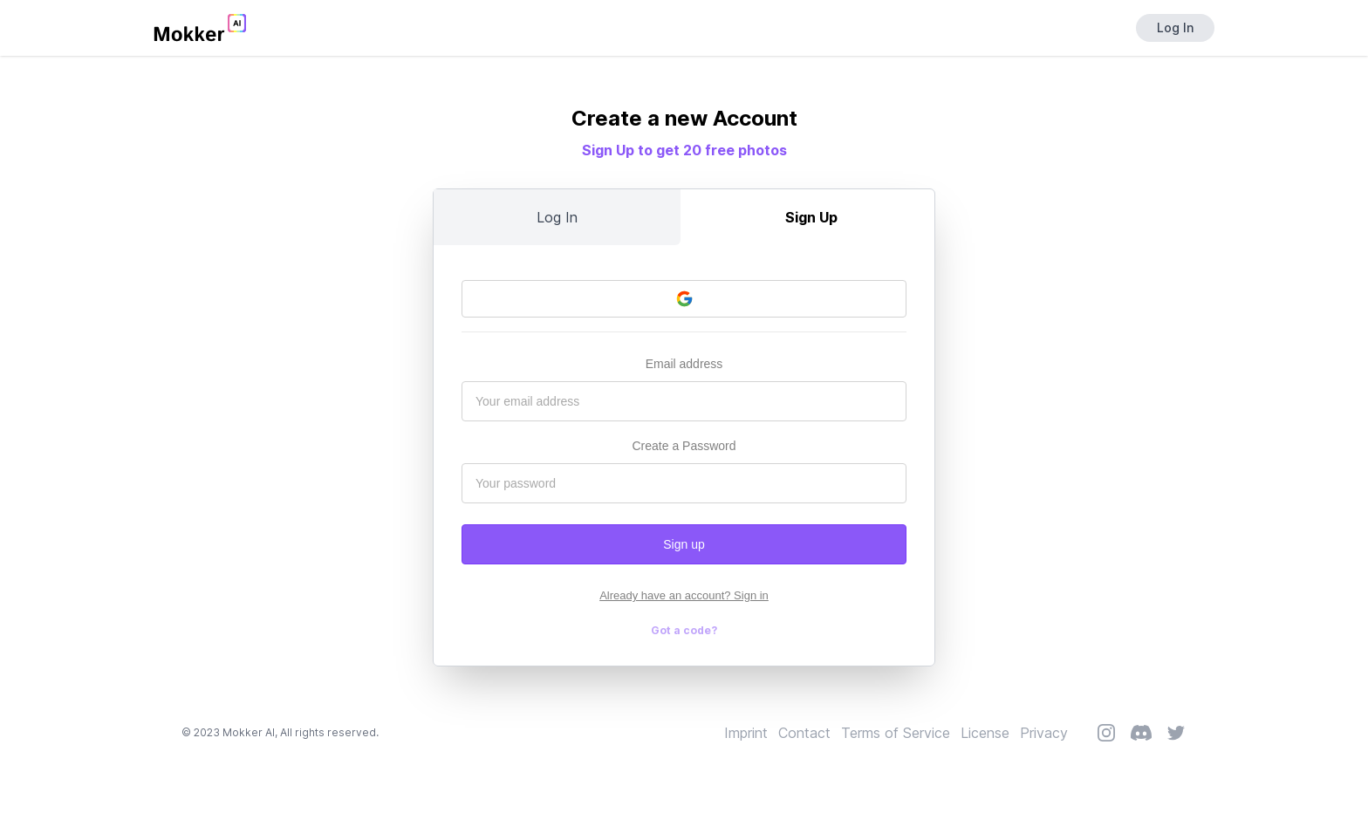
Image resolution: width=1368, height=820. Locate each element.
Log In (1175, 27)
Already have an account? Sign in (684, 595)
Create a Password (683, 446)
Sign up (683, 544)
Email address (684, 364)
